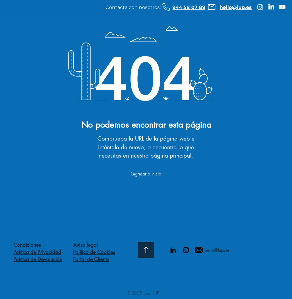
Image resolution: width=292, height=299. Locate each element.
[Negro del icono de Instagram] (186, 250)
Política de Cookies (94, 252)
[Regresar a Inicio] (146, 174)
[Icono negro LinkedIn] (173, 250)
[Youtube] (282, 7)
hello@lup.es (236, 7)
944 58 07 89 (189, 7)
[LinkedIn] (271, 7)
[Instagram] (260, 7)
